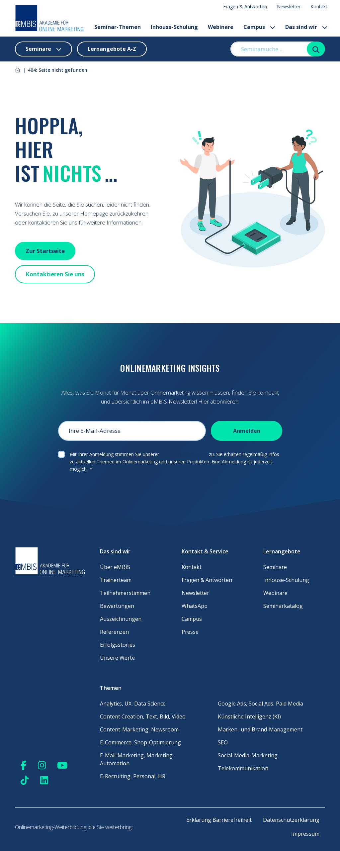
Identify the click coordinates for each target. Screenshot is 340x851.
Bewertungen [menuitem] (117, 606)
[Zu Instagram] (42, 765)
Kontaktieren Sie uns (55, 274)
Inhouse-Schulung (174, 27)
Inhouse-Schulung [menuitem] (286, 580)
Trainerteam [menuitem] (115, 580)
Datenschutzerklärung (184, 454)
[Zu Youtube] (62, 765)
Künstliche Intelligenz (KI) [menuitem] (249, 716)
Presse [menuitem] (190, 631)
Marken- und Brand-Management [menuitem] (260, 729)
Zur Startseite (45, 251)
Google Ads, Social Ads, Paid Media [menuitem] (260, 703)
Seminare (43, 48)
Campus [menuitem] (192, 618)
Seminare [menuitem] (275, 567)
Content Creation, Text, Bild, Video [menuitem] (143, 716)
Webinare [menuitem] (275, 593)
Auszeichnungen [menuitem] (120, 618)
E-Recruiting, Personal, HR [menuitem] (132, 776)
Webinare (220, 27)
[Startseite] (49, 18)
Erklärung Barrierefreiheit (219, 819)
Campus (259, 27)
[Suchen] (316, 49)
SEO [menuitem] (223, 742)
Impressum (305, 833)
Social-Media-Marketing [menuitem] (248, 755)
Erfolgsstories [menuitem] (117, 644)
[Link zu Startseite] (17, 70)
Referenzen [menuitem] (114, 631)
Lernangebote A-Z (112, 48)
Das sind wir (306, 27)
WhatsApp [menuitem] (195, 606)
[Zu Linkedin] (44, 780)
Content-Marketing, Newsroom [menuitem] (139, 729)
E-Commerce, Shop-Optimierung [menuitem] (140, 742)
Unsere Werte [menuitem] (117, 657)
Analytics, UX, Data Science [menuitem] (133, 703)
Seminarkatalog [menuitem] (283, 606)
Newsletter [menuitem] (288, 6)
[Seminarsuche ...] (272, 49)
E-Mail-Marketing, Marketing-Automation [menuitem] (137, 759)
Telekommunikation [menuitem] (243, 768)
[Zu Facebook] (23, 765)
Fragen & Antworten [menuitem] (245, 6)
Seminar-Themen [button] (117, 27)
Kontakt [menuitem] (318, 6)
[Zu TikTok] (25, 780)
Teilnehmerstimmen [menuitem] (125, 593)
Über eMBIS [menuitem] (115, 567)
